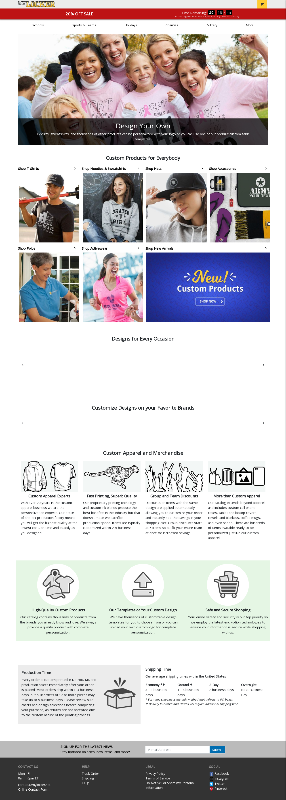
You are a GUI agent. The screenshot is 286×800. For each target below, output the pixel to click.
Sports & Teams (84, 25)
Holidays (131, 25)
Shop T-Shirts (28, 168)
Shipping (88, 778)
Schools (38, 25)
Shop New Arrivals (159, 248)
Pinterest (218, 788)
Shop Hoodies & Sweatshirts (104, 168)
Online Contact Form (33, 789)
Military (212, 25)
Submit (217, 749)
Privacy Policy (155, 773)
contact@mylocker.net (34, 785)
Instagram (219, 778)
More (250, 25)
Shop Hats (153, 168)
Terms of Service (157, 778)
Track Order (90, 773)
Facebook (219, 773)
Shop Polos (26, 248)
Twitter (217, 783)
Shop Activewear (94, 248)
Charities (172, 25)
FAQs (86, 783)
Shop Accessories (222, 168)
